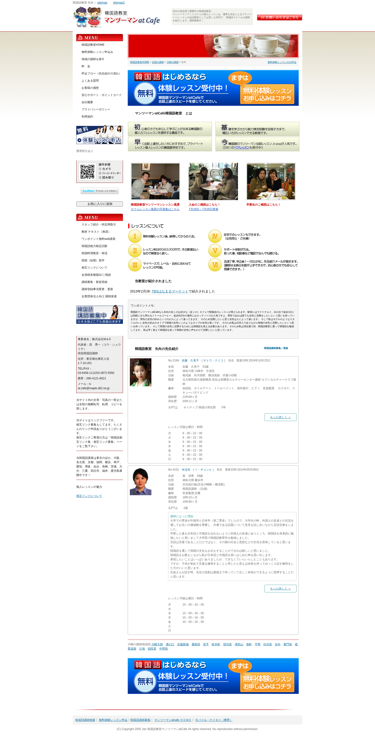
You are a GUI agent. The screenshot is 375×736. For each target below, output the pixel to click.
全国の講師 (158, 62)
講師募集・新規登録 (94, 282)
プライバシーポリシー (96, 109)
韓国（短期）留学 (93, 260)
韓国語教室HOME (139, 62)
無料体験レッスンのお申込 (282, 62)
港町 (249, 644)
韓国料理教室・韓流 (94, 253)
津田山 (239, 644)
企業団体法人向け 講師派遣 (99, 296)
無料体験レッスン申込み (97, 52)
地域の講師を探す (93, 59)
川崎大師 (157, 644)
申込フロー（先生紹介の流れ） (102, 73)
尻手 (206, 644)
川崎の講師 (173, 62)
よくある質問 (90, 80)
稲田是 (152, 648)
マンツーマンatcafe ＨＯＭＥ (173, 720)
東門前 (287, 644)
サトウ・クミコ (213, 360)
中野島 (163, 648)
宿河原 (227, 644)
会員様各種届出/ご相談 (96, 274)
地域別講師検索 (85, 720)
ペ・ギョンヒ (203, 469)
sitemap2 (119, 2)
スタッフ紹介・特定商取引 (99, 224)
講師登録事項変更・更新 (97, 289)
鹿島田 (196, 644)
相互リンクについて (94, 267)
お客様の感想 (90, 88)
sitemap (102, 2)
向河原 (267, 644)
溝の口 (170, 644)
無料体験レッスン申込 (113, 720)
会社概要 (87, 102)
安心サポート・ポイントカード (102, 95)
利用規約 (87, 116)
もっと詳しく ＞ (280, 417)
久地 (142, 648)
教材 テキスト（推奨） (96, 231)
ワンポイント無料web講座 (99, 239)
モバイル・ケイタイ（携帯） (213, 720)
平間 (257, 644)
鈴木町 (216, 644)
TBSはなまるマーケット (170, 291)
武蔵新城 (183, 644)
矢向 (278, 644)
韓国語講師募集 (140, 720)
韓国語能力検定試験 (94, 246)
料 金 (86, 66)
